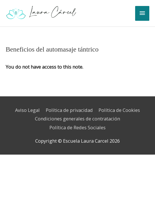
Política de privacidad (69, 110)
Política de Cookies (119, 110)
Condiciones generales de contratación (77, 118)
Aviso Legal (27, 110)
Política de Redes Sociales (77, 127)
